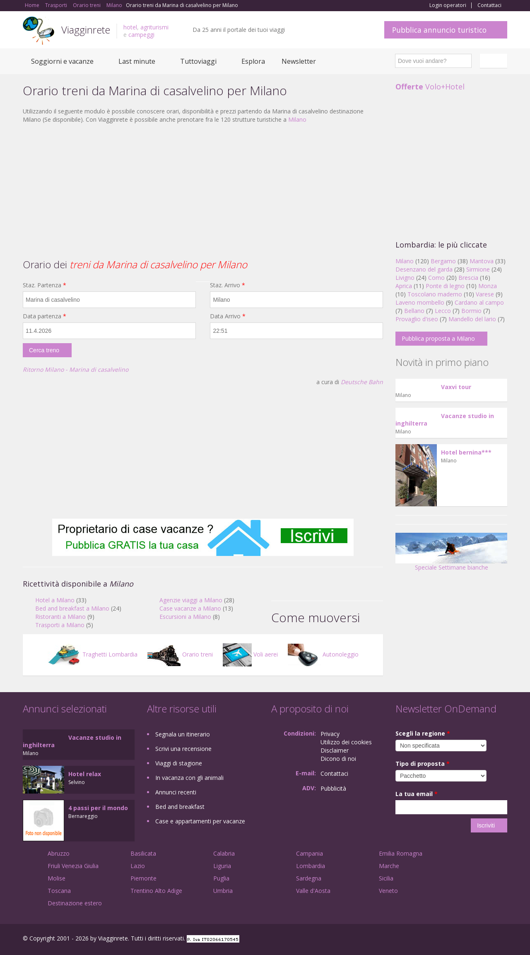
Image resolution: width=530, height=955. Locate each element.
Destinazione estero (75, 903)
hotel (130, 27)
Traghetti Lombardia (92, 654)
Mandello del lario (472, 319)
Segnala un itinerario (182, 734)
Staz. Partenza (44, 285)
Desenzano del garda (424, 269)
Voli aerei (250, 654)
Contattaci (489, 5)
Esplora (253, 61)
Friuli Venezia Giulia (73, 866)
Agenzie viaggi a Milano (190, 600)
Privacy (330, 734)
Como (436, 277)
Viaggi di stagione (178, 763)
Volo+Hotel (430, 86)
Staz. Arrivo (227, 285)
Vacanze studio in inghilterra (444, 419)
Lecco (443, 311)
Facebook (445, 939)
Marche (389, 866)
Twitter (483, 939)
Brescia (468, 277)
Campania (309, 853)
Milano (297, 119)
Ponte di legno (445, 286)
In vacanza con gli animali (189, 778)
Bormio (471, 311)
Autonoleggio (323, 654)
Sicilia (386, 878)
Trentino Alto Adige (156, 891)
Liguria (222, 866)
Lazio (137, 866)
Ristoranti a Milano (60, 617)
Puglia (221, 878)
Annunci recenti (175, 792)
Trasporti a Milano (59, 625)
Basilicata (143, 853)
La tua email (416, 794)
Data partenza (44, 316)
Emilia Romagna (400, 853)
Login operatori (447, 5)
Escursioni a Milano (185, 617)
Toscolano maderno (434, 294)
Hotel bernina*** (466, 452)
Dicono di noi (338, 759)
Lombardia (310, 866)
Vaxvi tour (456, 387)
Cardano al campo (479, 302)
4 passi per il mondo (98, 808)
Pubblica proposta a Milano (438, 338)
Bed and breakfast (180, 807)
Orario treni (180, 654)
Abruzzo (59, 853)
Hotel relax (84, 774)
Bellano (414, 311)
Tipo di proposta (422, 763)
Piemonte (143, 878)
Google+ (462, 939)
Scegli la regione (422, 733)
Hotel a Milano (55, 600)
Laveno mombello (419, 302)
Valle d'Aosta (313, 891)
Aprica (403, 286)
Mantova (482, 261)
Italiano (495, 61)
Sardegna (308, 878)
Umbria (223, 891)
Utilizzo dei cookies (346, 742)
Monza (487, 286)
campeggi (141, 34)
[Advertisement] (203, 190)
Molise (56, 878)
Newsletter (299, 61)
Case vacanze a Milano (190, 608)
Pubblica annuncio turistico (439, 30)
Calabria (224, 853)
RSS (502, 939)
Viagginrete (85, 29)
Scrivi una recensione (183, 749)
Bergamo (443, 261)
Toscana (59, 891)
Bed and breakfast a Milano (72, 608)
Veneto (388, 891)
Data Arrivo (228, 316)
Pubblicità (333, 788)
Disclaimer (334, 750)
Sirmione (478, 269)
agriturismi (154, 27)
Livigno (404, 277)
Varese (485, 294)
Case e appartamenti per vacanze (200, 821)
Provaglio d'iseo (416, 319)
